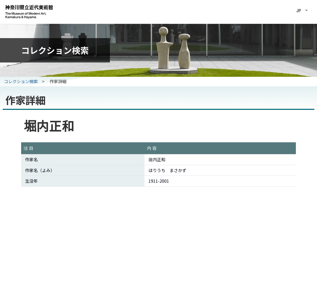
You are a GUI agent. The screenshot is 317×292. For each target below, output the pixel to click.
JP (298, 10)
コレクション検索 (21, 81)
